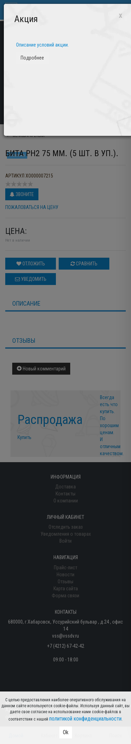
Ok (65, 732)
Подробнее (32, 58)
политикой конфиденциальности (85, 718)
